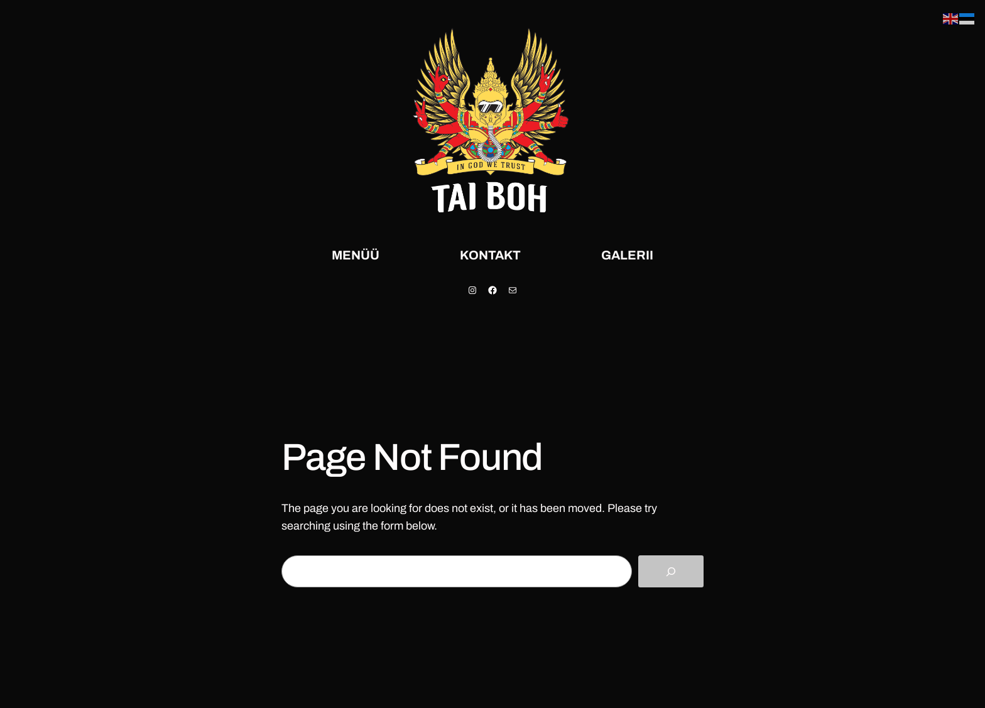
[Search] (671, 571)
